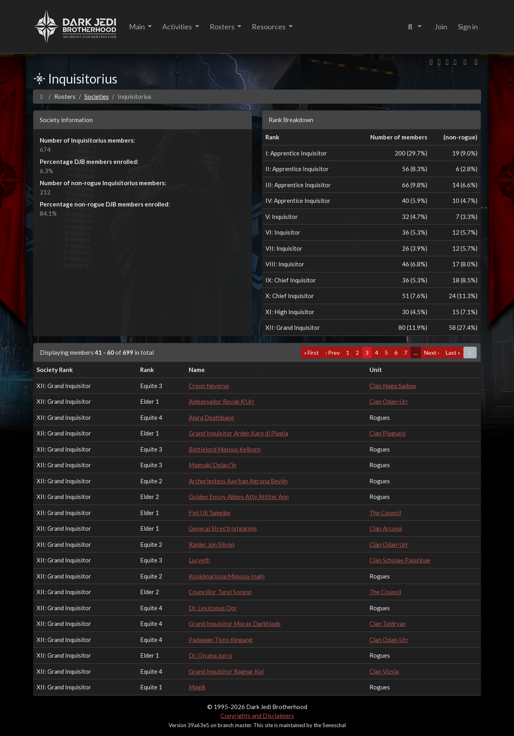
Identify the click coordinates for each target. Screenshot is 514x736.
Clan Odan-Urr (388, 401)
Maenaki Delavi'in (213, 464)
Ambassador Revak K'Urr (222, 401)
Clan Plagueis (387, 433)
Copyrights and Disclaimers (257, 715)
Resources (269, 26)
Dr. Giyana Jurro (210, 655)
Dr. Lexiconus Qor (213, 607)
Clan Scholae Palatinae (399, 560)
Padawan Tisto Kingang (221, 639)
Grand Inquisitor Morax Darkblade (235, 623)
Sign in (468, 26)
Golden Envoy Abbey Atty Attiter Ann (239, 496)
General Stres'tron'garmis (223, 528)
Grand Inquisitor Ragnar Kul (226, 671)
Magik (197, 687)
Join (440, 26)
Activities (177, 26)
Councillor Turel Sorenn (220, 591)
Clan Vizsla (384, 671)
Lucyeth (199, 560)
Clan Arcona (385, 528)
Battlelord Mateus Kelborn (225, 449)
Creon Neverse (209, 385)
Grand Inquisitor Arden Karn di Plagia (238, 433)
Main (137, 26)
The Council (385, 512)
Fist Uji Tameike (209, 512)
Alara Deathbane (211, 417)
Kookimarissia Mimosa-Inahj (227, 576)
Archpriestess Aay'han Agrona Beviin (238, 481)
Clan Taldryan (387, 623)
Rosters (223, 26)
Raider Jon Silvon (212, 544)
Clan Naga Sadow (392, 385)
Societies (96, 96)
